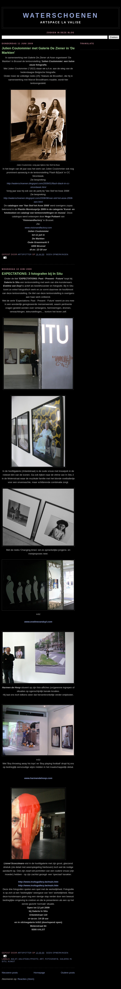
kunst (11, 961)
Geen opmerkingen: (57, 254)
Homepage (39, 972)
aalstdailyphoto (29, 959)
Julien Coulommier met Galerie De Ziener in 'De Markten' (38, 50)
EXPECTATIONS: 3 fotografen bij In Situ (32, 273)
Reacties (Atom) (26, 979)
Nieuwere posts (10, 972)
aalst (14, 959)
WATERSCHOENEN (61, 15)
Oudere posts (68, 972)
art (42, 959)
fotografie (52, 959)
